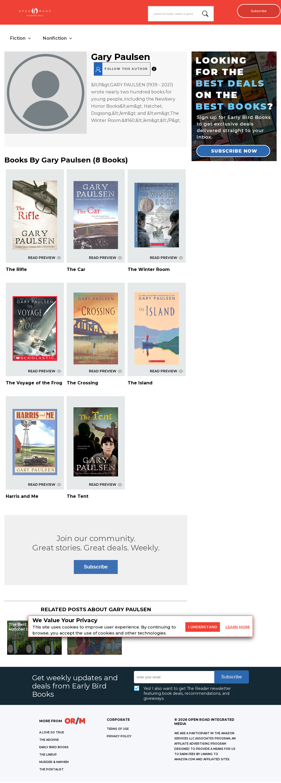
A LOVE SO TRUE (51, 733)
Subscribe (256, 10)
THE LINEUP (48, 756)
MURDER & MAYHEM (54, 763)
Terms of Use (118, 730)
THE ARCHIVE (49, 741)
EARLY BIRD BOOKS (54, 748)
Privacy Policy (119, 737)
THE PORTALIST (51, 770)
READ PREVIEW (44, 258)
